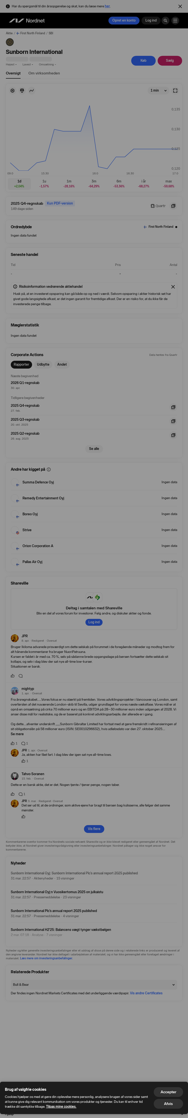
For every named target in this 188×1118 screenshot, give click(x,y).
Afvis (168, 1103)
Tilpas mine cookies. (61, 1107)
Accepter (168, 1092)
